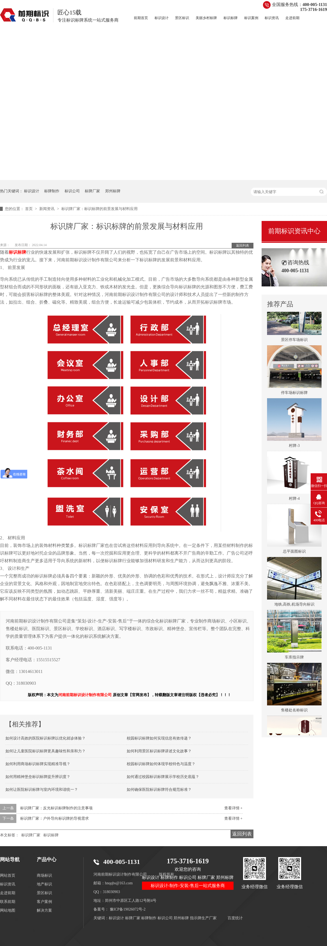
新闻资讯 (47, 209)
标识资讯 (272, 18)
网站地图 (7, 910)
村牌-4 (294, 499)
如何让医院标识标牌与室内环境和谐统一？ (41, 790)
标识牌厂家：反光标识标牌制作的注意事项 (56, 808)
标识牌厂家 (30, 835)
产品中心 (46, 859)
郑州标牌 (112, 191)
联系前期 (7, 902)
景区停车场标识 (294, 340)
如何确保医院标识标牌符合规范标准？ (159, 790)
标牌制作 (51, 191)
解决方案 (44, 910)
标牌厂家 (92, 191)
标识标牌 (230, 18)
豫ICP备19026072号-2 (128, 909)
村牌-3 (294, 446)
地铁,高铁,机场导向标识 (294, 605)
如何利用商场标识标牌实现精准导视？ (37, 764)
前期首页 (141, 18)
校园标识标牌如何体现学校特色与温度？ (161, 764)
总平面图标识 (294, 552)
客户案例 (44, 902)
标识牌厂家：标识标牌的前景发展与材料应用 (99, 209)
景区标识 (182, 18)
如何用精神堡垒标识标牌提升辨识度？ (37, 777)
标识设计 (162, 18)
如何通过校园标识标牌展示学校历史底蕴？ (163, 777)
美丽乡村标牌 (206, 18)
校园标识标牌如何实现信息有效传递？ (159, 738)
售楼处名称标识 (294, 711)
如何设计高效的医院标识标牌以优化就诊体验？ (45, 738)
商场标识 (44, 875)
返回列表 (242, 245)
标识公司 (72, 191)
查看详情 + (233, 808)
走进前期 (292, 18)
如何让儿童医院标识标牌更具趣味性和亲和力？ (45, 751)
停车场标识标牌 (294, 393)
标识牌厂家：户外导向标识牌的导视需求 (54, 818)
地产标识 (44, 884)
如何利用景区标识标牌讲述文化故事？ (159, 751)
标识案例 (251, 18)
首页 (29, 209)
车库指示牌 (294, 658)
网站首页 (7, 875)
